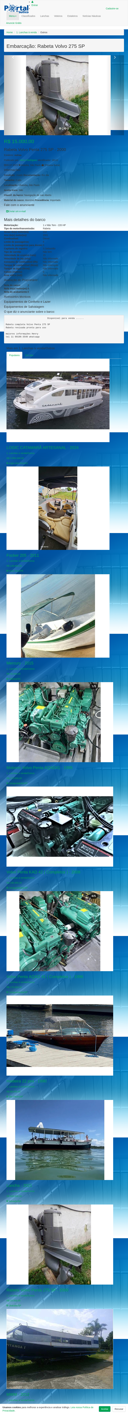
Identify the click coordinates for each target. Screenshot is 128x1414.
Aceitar (104, 1409)
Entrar (35, 5)
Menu (12, 16)
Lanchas (44, 16)
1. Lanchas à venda (26, 32)
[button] (13, 95)
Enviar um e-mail (16, 211)
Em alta (29, 355)
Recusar (119, 1409)
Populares (14, 355)
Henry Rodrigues (29, 160)
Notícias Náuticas (92, 16)
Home (9, 32)
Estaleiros (72, 16)
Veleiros (58, 16)
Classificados (28, 16)
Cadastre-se (112, 8)
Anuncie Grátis (14, 23)
